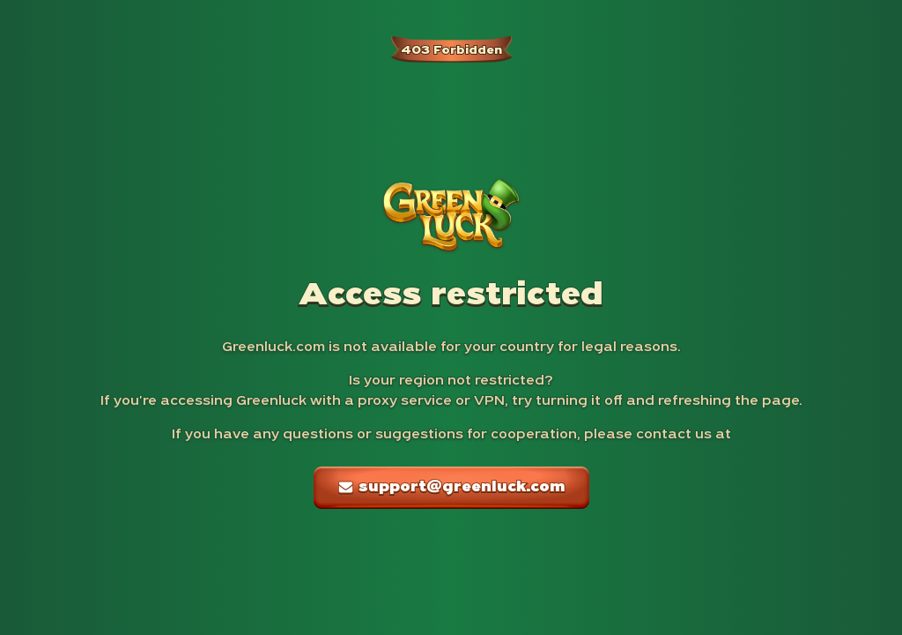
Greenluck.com (273, 347)
